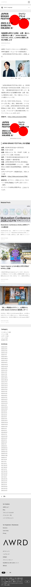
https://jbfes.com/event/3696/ (17, 117)
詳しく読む (7, 585)
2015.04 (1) (4, 490)
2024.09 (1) (4, 378)
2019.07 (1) (4, 434)
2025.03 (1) (4, 368)
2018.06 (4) (4, 452)
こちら (24, 187)
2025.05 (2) (4, 364)
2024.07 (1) (4, 382)
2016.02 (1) (4, 484)
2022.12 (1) (4, 405)
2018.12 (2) (4, 442)
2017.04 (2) (4, 473)
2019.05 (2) (4, 436)
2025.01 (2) (4, 370)
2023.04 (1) (4, 399)
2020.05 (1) (4, 420)
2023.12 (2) (4, 391)
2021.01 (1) (4, 417)
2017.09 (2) (4, 465)
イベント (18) (4, 334)
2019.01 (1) (4, 440)
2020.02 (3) (4, 424)
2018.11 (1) (3, 444)
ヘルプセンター (6, 554)
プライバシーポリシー (8, 560)
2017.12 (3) (4, 459)
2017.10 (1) (4, 463)
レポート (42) (4, 336)
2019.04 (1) (4, 438)
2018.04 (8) (4, 455)
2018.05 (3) (4, 453)
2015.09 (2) (4, 486)
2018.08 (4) (4, 448)
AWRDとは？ (6, 507)
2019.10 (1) (4, 430)
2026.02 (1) (4, 349)
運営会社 (5, 565)
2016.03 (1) (4, 483)
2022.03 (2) (4, 409)
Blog (4, 510)
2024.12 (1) (4, 372)
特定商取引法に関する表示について (11, 563)
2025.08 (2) (4, 358)
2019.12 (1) (4, 428)
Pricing (4, 533)
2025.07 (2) (4, 360)
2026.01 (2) (4, 351)
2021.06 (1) (4, 411)
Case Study (6, 530)
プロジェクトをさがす (8, 512)
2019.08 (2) (4, 432)
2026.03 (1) (4, 347)
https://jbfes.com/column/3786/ (18, 176)
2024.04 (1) (4, 386)
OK (27, 581)
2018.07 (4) (4, 450)
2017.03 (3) (4, 475)
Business (5, 528)
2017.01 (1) (4, 477)
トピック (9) (4, 338)
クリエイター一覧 (7, 515)
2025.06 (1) (4, 362)
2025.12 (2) (4, 353)
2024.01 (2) (4, 389)
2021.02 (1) (4, 415)
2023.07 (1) (4, 397)
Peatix (11, 183)
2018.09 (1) (4, 446)
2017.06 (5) (4, 471)
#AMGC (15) (4, 340)
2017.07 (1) (4, 469)
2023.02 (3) (4, 403)
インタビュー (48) (6, 332)
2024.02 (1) (4, 387)
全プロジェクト (6, 551)
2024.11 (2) (4, 374)
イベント (3, 45)
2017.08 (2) (4, 467)
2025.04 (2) (4, 366)
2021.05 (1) (4, 413)
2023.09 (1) (4, 395)
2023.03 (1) (4, 401)
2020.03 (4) (4, 422)
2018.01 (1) (4, 457)
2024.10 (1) (4, 376)
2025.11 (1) (4, 355)
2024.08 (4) (4, 380)
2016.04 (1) (4, 481)
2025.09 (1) (4, 356)
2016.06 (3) (4, 479)
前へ (5, 496)
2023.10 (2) (4, 393)
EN (10, 572)
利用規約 (5, 557)
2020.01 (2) (4, 426)
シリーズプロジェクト (8, 518)
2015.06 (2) (4, 488)
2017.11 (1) (3, 461)
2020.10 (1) (4, 419)
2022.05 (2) (4, 407)
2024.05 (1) (4, 384)
